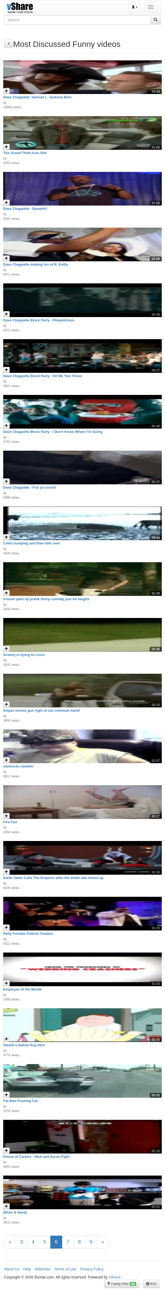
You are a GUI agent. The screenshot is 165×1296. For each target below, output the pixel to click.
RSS (151, 1284)
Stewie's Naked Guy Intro (24, 1045)
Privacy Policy (92, 1269)
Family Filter (121, 1284)
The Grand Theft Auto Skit (25, 153)
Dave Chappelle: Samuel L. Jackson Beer (37, 97)
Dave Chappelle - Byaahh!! (25, 209)
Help (27, 1269)
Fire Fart (10, 822)
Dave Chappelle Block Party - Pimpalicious (38, 320)
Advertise (42, 1269)
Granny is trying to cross (24, 655)
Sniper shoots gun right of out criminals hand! (41, 710)
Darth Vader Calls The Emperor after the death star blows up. (53, 878)
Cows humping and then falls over (31, 543)
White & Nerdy (15, 1212)
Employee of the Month (22, 989)
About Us (12, 1269)
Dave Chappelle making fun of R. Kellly (35, 264)
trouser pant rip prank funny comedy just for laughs (46, 599)
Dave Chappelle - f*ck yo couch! (29, 487)
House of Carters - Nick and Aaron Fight (36, 1157)
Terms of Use (65, 1269)
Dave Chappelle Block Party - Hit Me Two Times (42, 376)
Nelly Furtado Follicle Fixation (28, 934)
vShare (115, 1277)
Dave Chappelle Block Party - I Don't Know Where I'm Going (53, 432)
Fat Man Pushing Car (20, 1101)
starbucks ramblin (18, 766)
